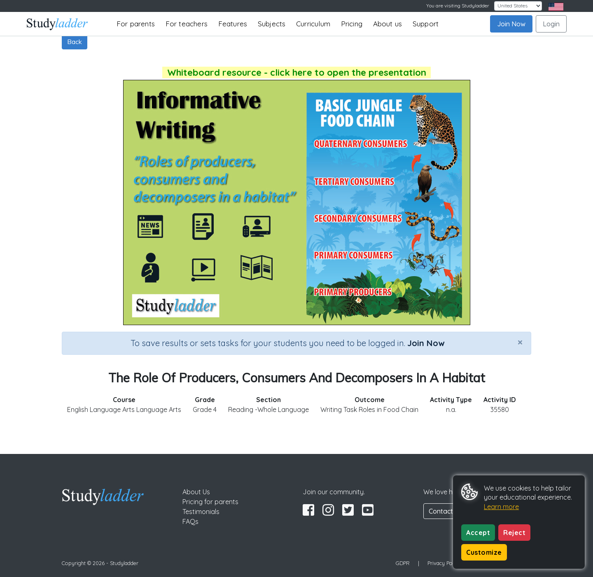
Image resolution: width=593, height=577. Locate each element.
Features (232, 23)
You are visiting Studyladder (457, 5)
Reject (514, 532)
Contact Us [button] (445, 511)
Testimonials (200, 511)
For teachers (187, 23)
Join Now (511, 24)
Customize (484, 552)
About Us (196, 492)
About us (387, 23)
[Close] (520, 342)
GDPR (403, 563)
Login (551, 24)
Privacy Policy (443, 563)
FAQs (190, 521)
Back (74, 41)
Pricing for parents (210, 502)
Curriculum (313, 23)
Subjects (272, 23)
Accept (478, 532)
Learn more (501, 507)
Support (426, 23)
